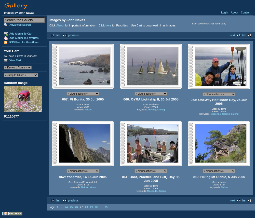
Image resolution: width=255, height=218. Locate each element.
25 (71, 207)
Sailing (161, 109)
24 (66, 207)
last (244, 35)
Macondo (216, 114)
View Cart (15, 60)
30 (96, 207)
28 (86, 207)
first (58, 35)
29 (91, 207)
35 (106, 207)
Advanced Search (20, 24)
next (232, 35)
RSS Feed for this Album (24, 42)
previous (73, 35)
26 (76, 207)
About (234, 12)
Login (224, 12)
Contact (245, 12)
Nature (88, 109)
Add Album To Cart (20, 33)
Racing (152, 109)
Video (93, 187)
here (108, 25)
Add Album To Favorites (23, 38)
